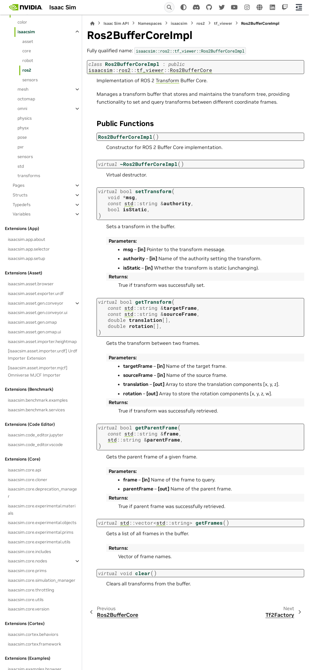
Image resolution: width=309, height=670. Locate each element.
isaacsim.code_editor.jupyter (35, 435)
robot (27, 60)
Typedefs (21, 204)
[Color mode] (183, 7)
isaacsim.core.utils (25, 599)
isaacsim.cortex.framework (34, 644)
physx (23, 128)
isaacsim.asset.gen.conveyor (35, 303)
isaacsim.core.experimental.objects (42, 522)
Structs (20, 195)
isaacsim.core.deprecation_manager (42, 492)
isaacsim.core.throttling (31, 590)
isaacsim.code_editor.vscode (35, 444)
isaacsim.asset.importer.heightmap (42, 341)
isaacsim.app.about (26, 239)
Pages (18, 185)
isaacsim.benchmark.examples (38, 400)
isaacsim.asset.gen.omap (32, 322)
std (21, 166)
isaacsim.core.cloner (27, 479)
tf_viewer (223, 23)
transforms (29, 175)
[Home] (92, 23)
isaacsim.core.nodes (27, 561)
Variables (21, 214)
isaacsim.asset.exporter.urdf (36, 293)
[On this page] (298, 7)
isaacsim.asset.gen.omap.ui (34, 332)
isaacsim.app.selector (29, 249)
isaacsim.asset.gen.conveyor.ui (37, 312)
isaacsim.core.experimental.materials (41, 509)
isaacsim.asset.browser (31, 283)
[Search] (169, 7)
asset (27, 41)
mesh (23, 89)
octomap (26, 99)
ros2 (26, 70)
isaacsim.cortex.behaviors (33, 634)
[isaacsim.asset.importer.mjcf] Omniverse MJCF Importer (37, 371)
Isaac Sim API (116, 23)
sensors (30, 80)
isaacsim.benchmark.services (36, 410)
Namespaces (150, 23)
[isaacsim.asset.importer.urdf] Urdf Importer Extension (42, 354)
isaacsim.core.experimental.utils (39, 542)
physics (25, 118)
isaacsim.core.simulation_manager (41, 580)
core (26, 50)
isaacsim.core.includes (29, 551)
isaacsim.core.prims (27, 570)
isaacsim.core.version (28, 609)
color (22, 22)
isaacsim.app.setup (26, 258)
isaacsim (26, 31)
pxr (21, 147)
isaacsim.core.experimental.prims (40, 532)
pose (22, 137)
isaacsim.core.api (24, 470)
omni (22, 108)
